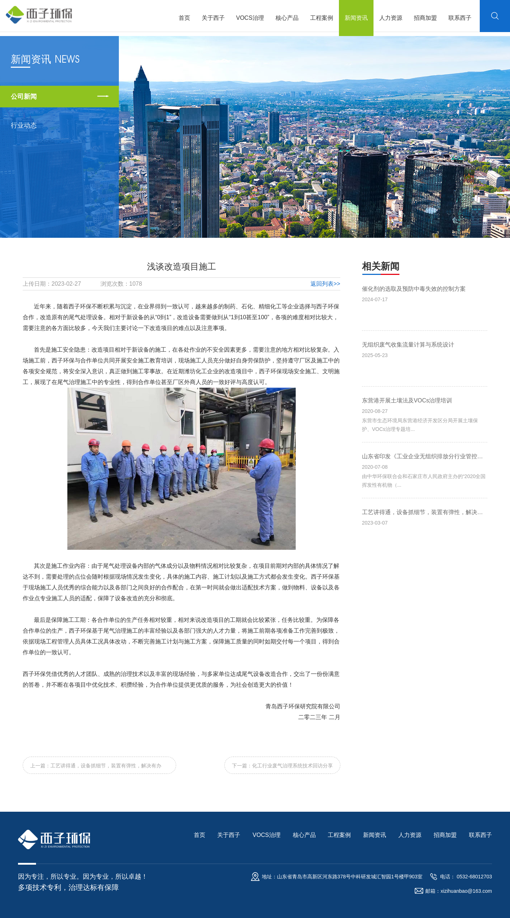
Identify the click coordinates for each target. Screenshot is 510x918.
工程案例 (320, 18)
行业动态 (24, 125)
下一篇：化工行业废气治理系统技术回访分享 (282, 765)
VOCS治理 (249, 18)
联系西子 (458, 18)
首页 (183, 18)
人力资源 (389, 18)
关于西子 (212, 18)
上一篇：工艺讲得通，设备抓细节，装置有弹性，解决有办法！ (95, 768)
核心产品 (286, 18)
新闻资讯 (355, 18)
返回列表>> (325, 284)
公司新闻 (24, 96)
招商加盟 (424, 18)
